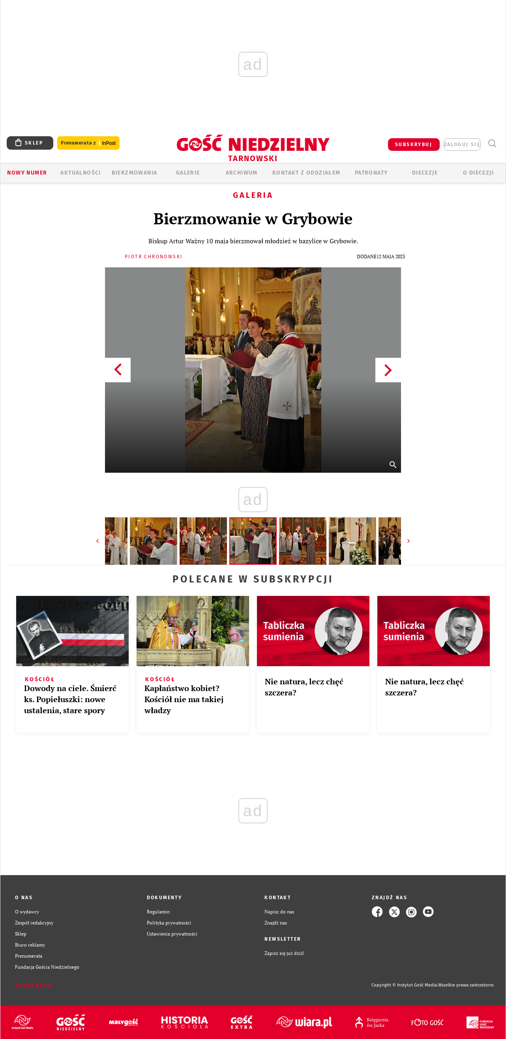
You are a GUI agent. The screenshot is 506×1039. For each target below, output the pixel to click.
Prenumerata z (88, 143)
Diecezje (425, 172)
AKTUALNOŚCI (80, 172)
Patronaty (371, 172)
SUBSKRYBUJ (413, 144)
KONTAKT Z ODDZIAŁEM (306, 172)
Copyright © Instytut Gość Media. (404, 985)
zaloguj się (462, 144)
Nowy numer (27, 172)
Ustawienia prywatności (172, 934)
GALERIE (188, 172)
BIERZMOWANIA (134, 172)
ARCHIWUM (242, 172)
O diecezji (478, 172)
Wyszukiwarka (492, 143)
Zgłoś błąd (33, 985)
